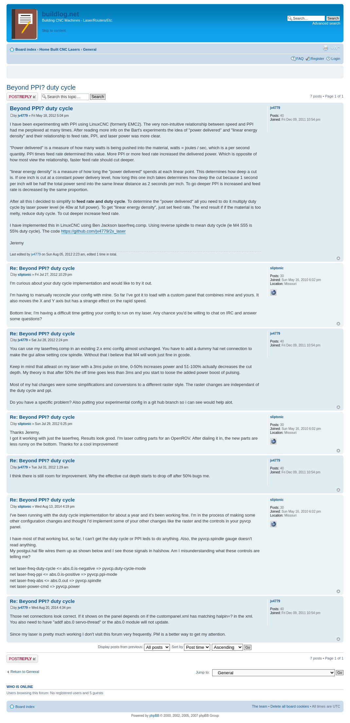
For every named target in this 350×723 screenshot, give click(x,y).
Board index (25, 49)
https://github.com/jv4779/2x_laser (93, 231)
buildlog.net (60, 14)
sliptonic (24, 274)
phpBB (154, 715)
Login (335, 59)
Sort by (191, 647)
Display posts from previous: (134, 647)
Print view (325, 48)
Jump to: (203, 672)
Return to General (24, 672)
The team (259, 706)
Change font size (335, 48)
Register (317, 59)
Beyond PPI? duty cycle (41, 87)
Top (338, 258)
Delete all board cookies (289, 706)
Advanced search (326, 23)
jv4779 (23, 115)
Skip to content (54, 30)
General (90, 49)
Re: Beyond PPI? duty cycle (42, 268)
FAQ (300, 59)
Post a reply (22, 97)
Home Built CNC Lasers (59, 49)
